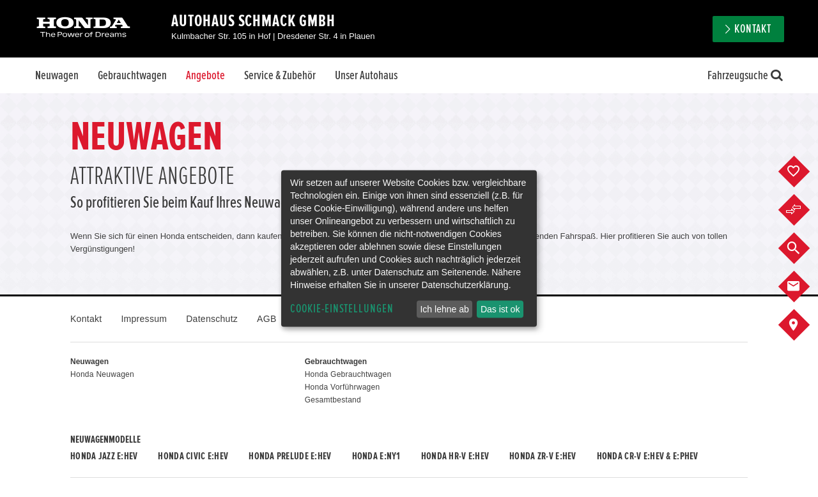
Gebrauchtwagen (132, 75)
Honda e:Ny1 (376, 456)
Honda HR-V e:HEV (455, 456)
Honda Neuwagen (102, 374)
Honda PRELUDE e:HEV (290, 456)
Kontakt (752, 29)
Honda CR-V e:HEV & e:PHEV (647, 456)
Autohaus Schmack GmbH (253, 21)
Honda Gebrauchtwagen (348, 374)
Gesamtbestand (333, 399)
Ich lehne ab (444, 309)
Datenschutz (212, 319)
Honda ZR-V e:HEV (542, 456)
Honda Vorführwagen (342, 387)
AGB (266, 319)
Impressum (144, 319)
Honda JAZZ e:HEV (103, 456)
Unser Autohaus (366, 75)
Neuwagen (57, 75)
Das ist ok (500, 309)
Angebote (205, 75)
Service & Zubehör (280, 75)
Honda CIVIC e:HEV (193, 456)
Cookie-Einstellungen (342, 309)
